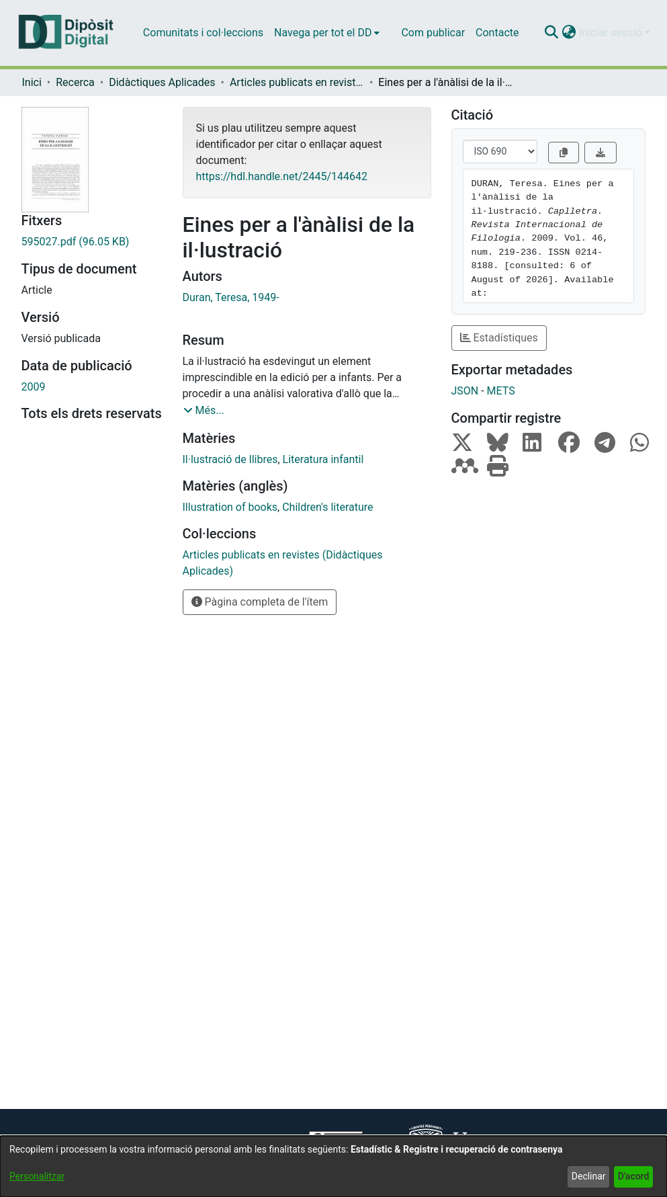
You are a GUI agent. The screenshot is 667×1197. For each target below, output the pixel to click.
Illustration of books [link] (230, 507)
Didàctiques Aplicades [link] (162, 82)
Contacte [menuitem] (497, 32)
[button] (551, 33)
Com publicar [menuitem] (433, 32)
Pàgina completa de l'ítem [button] (259, 601)
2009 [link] (33, 386)
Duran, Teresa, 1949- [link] (231, 297)
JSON (465, 390)
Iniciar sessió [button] (612, 32)
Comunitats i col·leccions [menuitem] (203, 32)
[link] (92, 242)
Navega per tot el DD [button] (322, 32)
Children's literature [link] (327, 507)
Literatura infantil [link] (323, 459)
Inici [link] (32, 82)
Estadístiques (499, 337)
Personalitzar (36, 1176)
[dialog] (333, 1166)
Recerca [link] (75, 82)
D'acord (634, 1176)
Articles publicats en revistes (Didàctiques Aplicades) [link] (297, 82)
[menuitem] (327, 32)
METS (501, 390)
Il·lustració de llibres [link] (230, 459)
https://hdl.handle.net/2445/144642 (281, 176)
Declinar (589, 1176)
